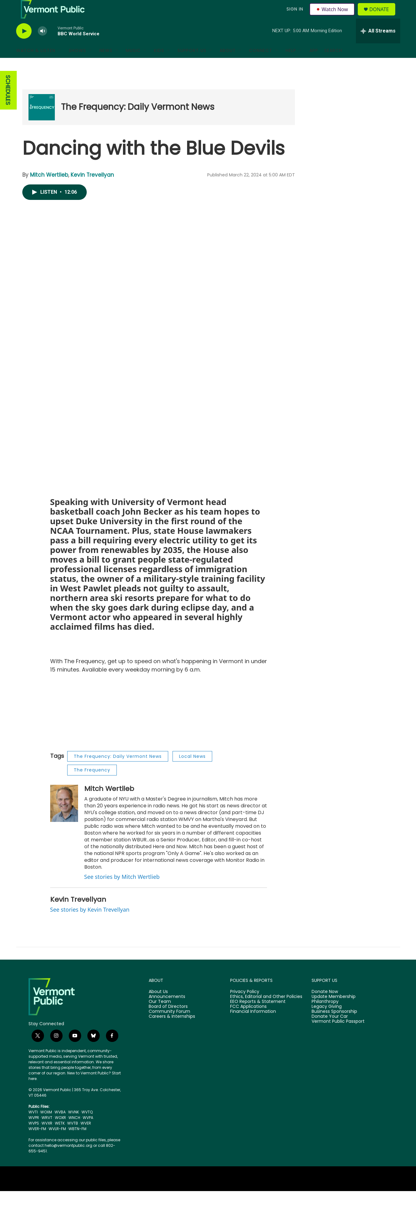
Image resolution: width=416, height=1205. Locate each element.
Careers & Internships (172, 1030)
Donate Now (325, 1005)
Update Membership (334, 1010)
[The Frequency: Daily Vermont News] (41, 121)
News (105, 64)
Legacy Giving (327, 1020)
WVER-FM (37, 1142)
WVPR (33, 1131)
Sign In (294, 16)
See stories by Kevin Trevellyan (89, 923)
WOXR (60, 1131)
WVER (86, 1137)
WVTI (33, 1126)
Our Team (160, 1015)
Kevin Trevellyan (92, 188)
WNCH (74, 1131)
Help (291, 64)
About (228, 64)
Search (333, 64)
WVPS (33, 1137)
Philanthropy (325, 1015)
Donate (383, 16)
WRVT (47, 1131)
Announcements (167, 1010)
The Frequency (92, 784)
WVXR (47, 1137)
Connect (260, 64)
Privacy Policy (244, 1005)
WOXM (46, 1126)
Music (133, 64)
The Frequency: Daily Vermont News (137, 121)
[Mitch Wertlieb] (64, 817)
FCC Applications (248, 1020)
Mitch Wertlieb (49, 188)
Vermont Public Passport (338, 1035)
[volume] (42, 45)
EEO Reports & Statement (258, 1015)
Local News (192, 770)
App (313, 64)
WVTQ (87, 1126)
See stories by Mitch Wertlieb (122, 890)
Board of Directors (168, 1020)
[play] (24, 45)
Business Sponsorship (334, 1025)
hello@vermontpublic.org (68, 1159)
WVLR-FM (57, 1142)
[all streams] (378, 44)
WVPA (88, 1131)
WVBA (60, 1126)
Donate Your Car (330, 1030)
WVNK (73, 1126)
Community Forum (169, 1025)
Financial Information (253, 1025)
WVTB (72, 1137)
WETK (60, 1137)
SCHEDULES (8, 104)
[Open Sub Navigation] (60, 64)
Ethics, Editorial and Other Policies (266, 1010)
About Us (158, 1005)
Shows (77, 64)
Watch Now (333, 16)
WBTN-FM (77, 1142)
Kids (159, 64)
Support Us (191, 64)
